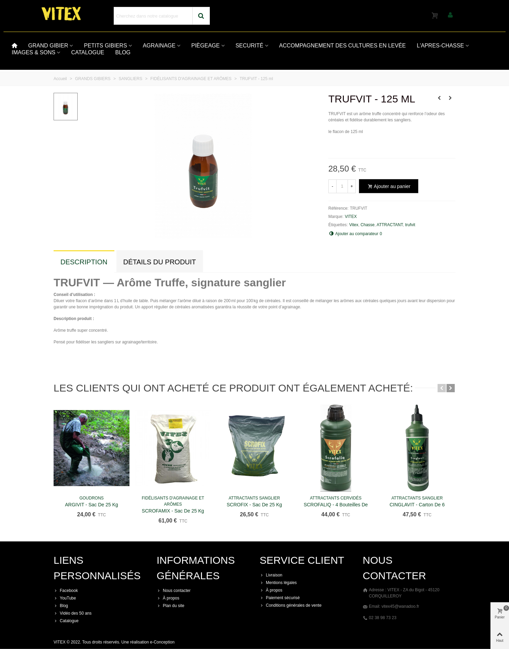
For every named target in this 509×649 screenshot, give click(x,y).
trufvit (410, 224)
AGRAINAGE (159, 45)
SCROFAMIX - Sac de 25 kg (173, 511)
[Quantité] (342, 186)
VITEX (351, 216)
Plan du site (170, 606)
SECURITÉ (249, 45)
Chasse (368, 224)
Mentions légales (278, 583)
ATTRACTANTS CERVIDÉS (335, 498)
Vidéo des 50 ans (73, 613)
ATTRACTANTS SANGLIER (254, 498)
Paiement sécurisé (280, 598)
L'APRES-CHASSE (440, 45)
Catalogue (66, 621)
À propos (168, 598)
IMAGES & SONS (33, 52)
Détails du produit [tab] (159, 262)
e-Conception (162, 642)
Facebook (66, 590)
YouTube (65, 598)
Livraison (271, 575)
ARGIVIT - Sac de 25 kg (91, 504)
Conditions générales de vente (290, 605)
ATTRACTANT (390, 224)
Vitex (353, 224)
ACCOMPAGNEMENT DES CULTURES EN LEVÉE (342, 45)
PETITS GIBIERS (105, 45)
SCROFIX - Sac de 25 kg (254, 504)
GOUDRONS (91, 498)
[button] (442, 388)
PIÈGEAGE (205, 45)
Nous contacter (174, 590)
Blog (61, 606)
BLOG (122, 52)
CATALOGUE (87, 52)
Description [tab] (84, 262)
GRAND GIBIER (48, 45)
